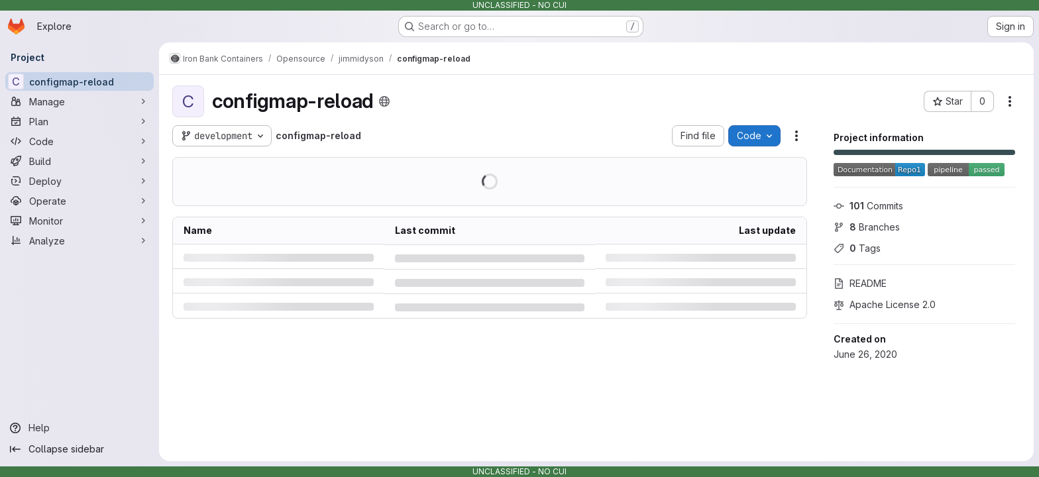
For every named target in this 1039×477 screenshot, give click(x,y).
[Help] (79, 428)
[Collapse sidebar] (79, 449)
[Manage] (79, 101)
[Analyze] (79, 240)
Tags (857, 248)
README (860, 283)
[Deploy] (79, 181)
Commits (868, 205)
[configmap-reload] (79, 81)
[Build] (79, 161)
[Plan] (79, 121)
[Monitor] (79, 220)
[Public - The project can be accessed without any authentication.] (384, 101)
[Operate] (79, 200)
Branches (867, 227)
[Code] (79, 141)
